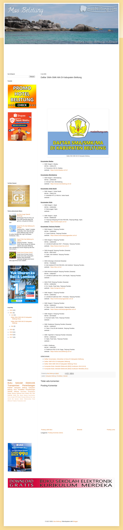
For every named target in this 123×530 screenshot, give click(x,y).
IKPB (16, 397)
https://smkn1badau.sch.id (59, 170)
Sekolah (65, 376)
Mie (13, 398)
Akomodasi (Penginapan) (27, 391)
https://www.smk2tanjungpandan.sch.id (63, 309)
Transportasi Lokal (21, 400)
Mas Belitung (25, 11)
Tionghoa (14, 400)
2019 (11, 332)
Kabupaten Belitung (51, 376)
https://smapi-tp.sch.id (58, 288)
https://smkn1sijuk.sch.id (58, 221)
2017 (11, 337)
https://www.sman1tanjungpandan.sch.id (64, 235)
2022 (11, 310)
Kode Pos (16, 395)
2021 (11, 312)
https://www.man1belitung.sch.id (61, 351)
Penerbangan (28, 385)
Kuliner (10, 388)
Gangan (13, 397)
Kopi (31, 397)
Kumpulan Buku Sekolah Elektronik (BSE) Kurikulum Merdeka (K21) (66, 368)
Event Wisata (25, 393)
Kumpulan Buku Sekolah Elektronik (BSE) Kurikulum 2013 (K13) (65, 366)
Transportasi (13, 385)
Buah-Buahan (32, 395)
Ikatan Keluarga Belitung (24, 397)
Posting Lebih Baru (46, 429)
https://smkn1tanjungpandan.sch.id (62, 298)
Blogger (75, 521)
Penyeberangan (30, 389)
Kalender (10, 395)
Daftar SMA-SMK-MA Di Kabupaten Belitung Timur (60, 364)
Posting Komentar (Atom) (55, 433)
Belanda (26, 395)
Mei (12, 326)
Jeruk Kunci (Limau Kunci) (24, 252)
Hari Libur (32, 393)
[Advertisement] (61, 57)
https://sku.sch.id (56, 267)
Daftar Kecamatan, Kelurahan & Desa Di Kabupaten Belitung (64, 359)
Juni (12, 315)
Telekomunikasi (27, 398)
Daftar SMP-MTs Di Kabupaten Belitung (57, 361)
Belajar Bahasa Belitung (14, 393)
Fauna (9, 397)
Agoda (21, 395)
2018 (11, 334)
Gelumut (16, 391)
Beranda (79, 429)
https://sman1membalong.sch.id (61, 184)
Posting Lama (111, 429)
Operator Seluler (19, 398)
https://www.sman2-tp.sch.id (60, 246)
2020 (11, 329)
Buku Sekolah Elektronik (21, 383)
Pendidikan (60, 376)
